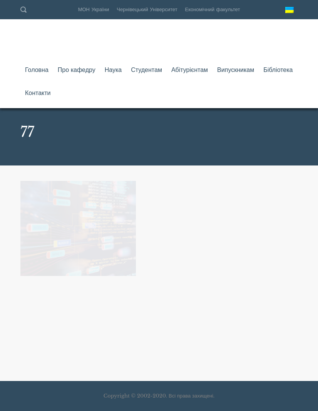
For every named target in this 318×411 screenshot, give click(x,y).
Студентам (146, 70)
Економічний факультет (212, 9)
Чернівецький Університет (147, 9)
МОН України (93, 9)
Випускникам (235, 70)
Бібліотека (278, 70)
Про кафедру (76, 70)
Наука (113, 70)
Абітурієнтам (189, 70)
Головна (37, 70)
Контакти (38, 93)
